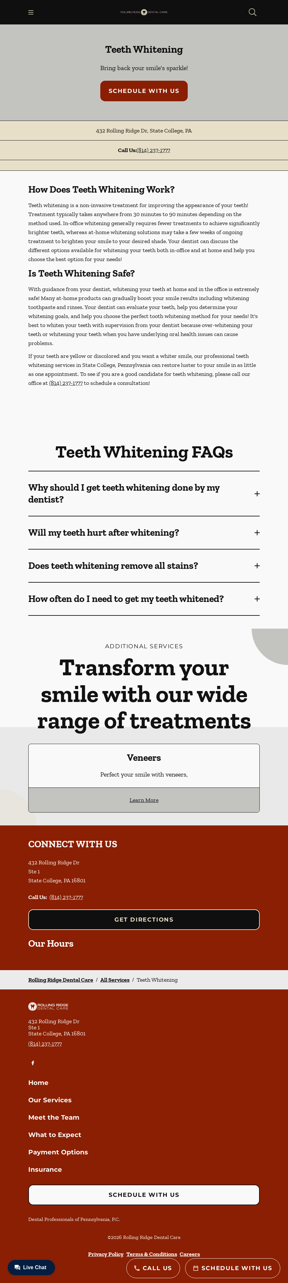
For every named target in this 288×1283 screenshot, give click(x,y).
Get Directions (144, 919)
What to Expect (54, 1135)
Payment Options (58, 1152)
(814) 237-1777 (153, 150)
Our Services (50, 1100)
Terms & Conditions (151, 1254)
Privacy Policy (106, 1254)
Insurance (45, 1169)
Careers (190, 1254)
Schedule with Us (144, 91)
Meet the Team (53, 1117)
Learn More (144, 800)
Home (38, 1083)
